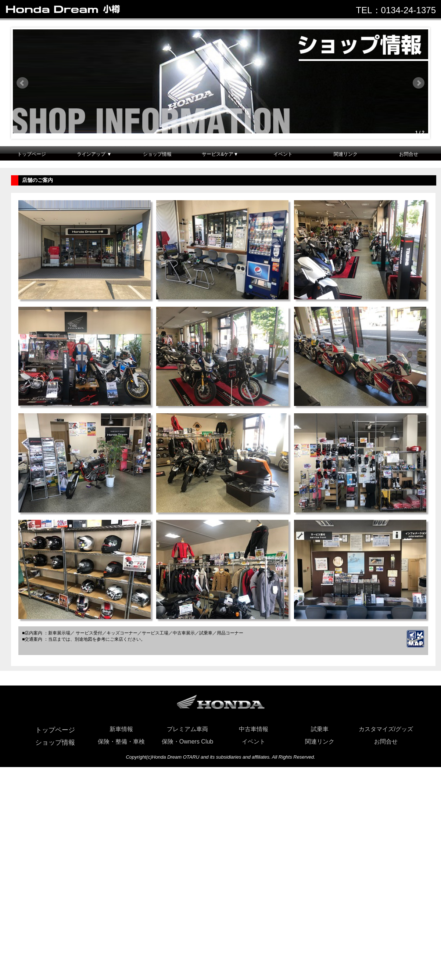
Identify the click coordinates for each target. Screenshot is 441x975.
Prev (22, 83)
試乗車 (320, 729)
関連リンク (346, 154)
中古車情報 (253, 729)
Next (418, 83)
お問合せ (408, 154)
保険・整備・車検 (121, 741)
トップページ (31, 154)
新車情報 (121, 729)
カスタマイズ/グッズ (386, 729)
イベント (283, 154)
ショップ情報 (157, 154)
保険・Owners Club (187, 741)
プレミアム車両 (187, 729)
